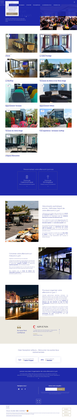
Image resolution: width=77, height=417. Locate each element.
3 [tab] (59, 332)
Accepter (66, 409)
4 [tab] (59, 333)
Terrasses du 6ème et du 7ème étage (54, 81)
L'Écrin (8, 56)
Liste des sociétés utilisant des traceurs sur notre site (14, 415)
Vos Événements (14, 7)
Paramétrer (66, 414)
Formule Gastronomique (27, 181)
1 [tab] (59, 329)
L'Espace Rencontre (13, 156)
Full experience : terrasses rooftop (53, 131)
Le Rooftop (10, 81)
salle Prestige (60, 234)
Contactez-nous (64, 2)
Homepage (7, 7)
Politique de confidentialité (57, 393)
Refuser (66, 412)
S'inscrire (61, 389)
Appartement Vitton (48, 106)
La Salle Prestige (46, 56)
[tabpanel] (26, 181)
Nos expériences (44, 2)
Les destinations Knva (54, 2)
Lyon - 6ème (11, 2)
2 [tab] (59, 330)
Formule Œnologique (48, 181)
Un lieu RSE (36, 2)
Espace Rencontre (62, 220)
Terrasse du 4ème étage (15, 131)
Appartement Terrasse (14, 106)
